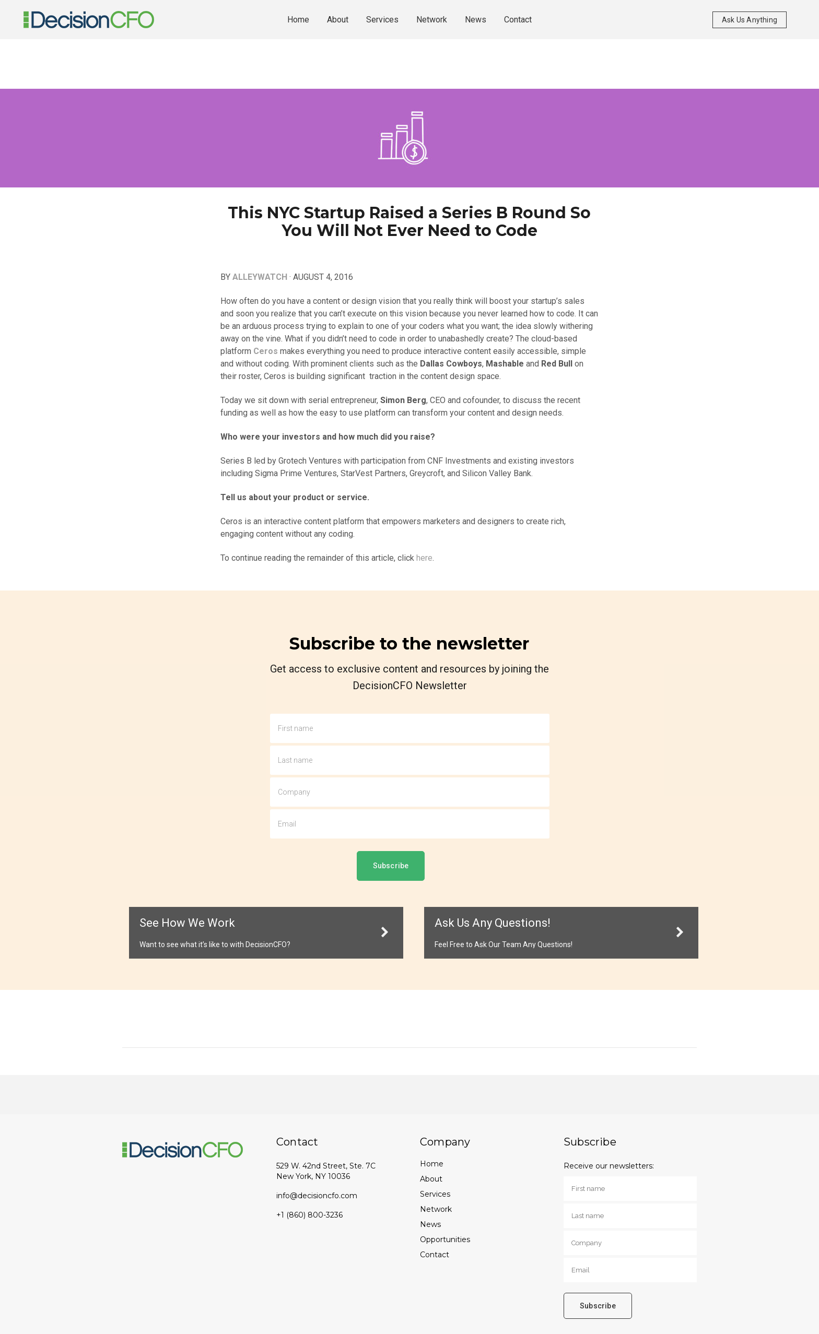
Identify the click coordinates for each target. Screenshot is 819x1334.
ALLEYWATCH (259, 277)
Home (431, 1164)
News (430, 1224)
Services (435, 1194)
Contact (434, 1255)
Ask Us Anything (749, 20)
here (424, 558)
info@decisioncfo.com (316, 1195)
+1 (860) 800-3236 (309, 1215)
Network (436, 1209)
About (431, 1179)
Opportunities (445, 1239)
